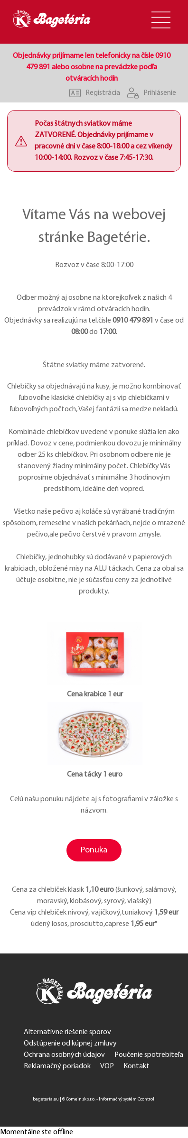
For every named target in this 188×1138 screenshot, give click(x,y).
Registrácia (91, 93)
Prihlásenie (148, 93)
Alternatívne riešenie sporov (67, 1032)
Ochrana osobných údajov (64, 1055)
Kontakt (136, 1066)
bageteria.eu (46, 1099)
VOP (107, 1066)
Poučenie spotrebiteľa (148, 1055)
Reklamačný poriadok (57, 1066)
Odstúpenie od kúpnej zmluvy (70, 1043)
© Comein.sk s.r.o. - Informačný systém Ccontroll (109, 1099)
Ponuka (94, 850)
